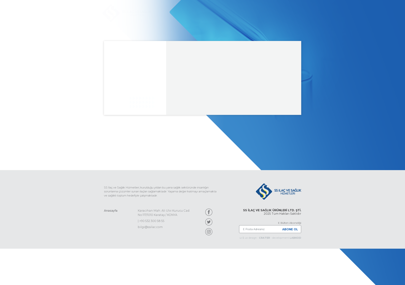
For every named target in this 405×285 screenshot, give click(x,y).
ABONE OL (290, 229)
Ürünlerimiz (244, 13)
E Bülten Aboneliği (289, 222)
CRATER (264, 237)
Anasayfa (110, 210)
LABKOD (295, 237)
